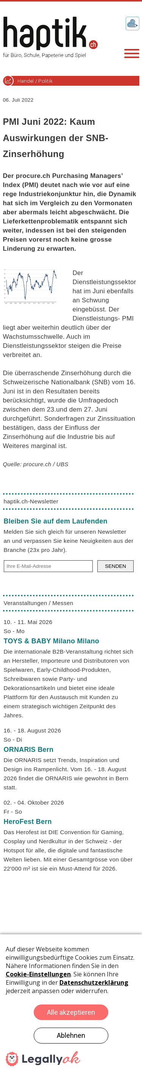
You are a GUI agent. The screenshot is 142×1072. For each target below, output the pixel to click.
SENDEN (115, 566)
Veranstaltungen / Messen (38, 603)
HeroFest (28, 821)
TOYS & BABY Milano (51, 641)
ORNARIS (29, 749)
